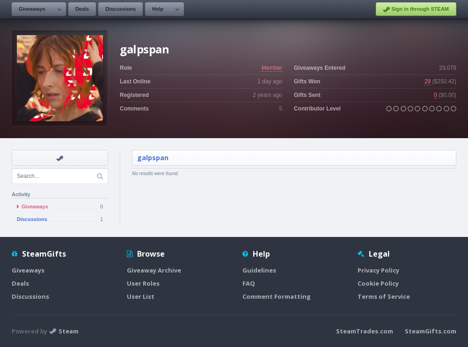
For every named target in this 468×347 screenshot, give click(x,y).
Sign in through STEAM (416, 9)
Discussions (120, 9)
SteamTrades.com (364, 331)
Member (272, 68)
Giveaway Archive (154, 270)
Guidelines (259, 270)
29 (427, 81)
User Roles (143, 283)
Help (157, 9)
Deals (82, 9)
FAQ (248, 283)
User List (140, 296)
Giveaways (32, 9)
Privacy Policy (378, 270)
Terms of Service (384, 296)
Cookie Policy (378, 283)
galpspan (152, 157)
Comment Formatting (276, 296)
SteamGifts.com (430, 331)
